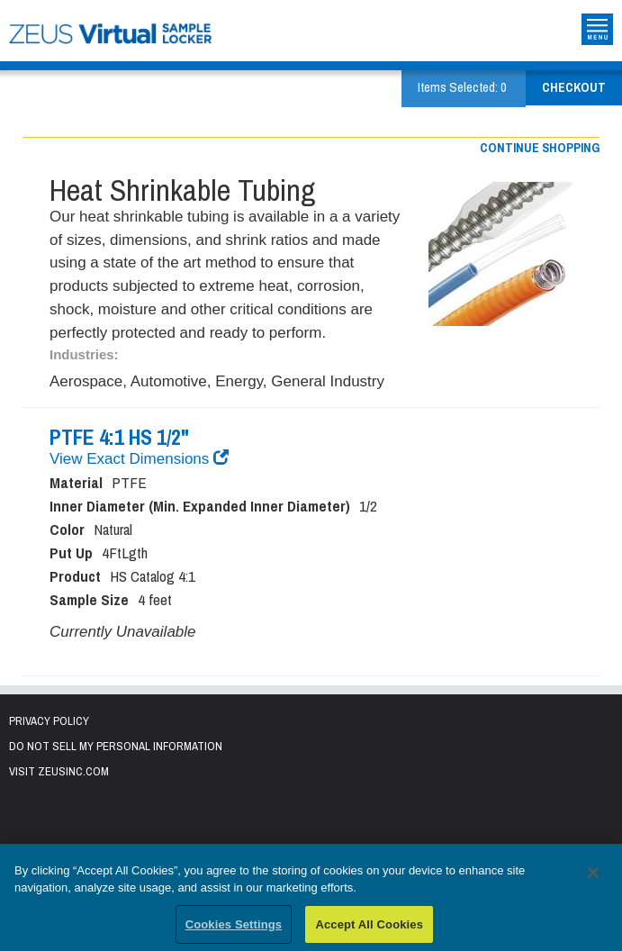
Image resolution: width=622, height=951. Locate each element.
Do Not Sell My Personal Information (115, 746)
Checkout (574, 87)
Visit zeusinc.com (59, 771)
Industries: (84, 354)
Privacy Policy (49, 721)
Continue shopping (539, 147)
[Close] (593, 876)
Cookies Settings (234, 928)
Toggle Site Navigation (597, 29)
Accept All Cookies (369, 928)
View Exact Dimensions (139, 458)
